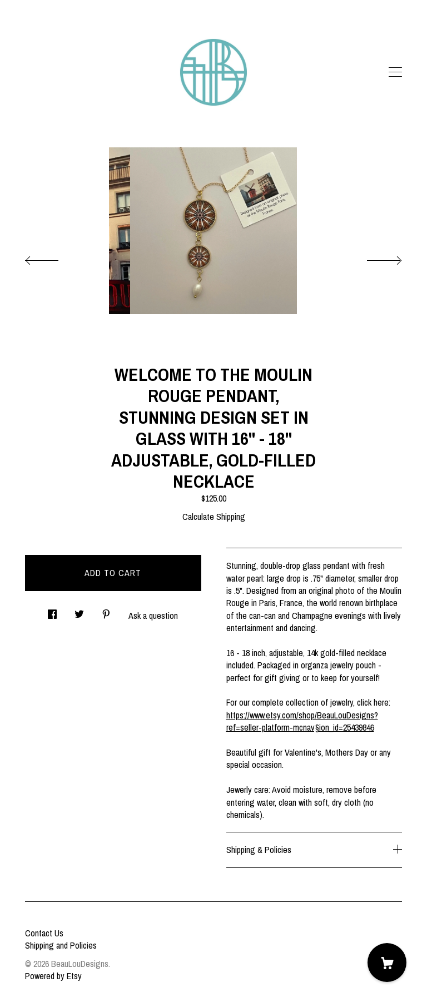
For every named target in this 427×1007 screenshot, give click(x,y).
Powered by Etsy (53, 976)
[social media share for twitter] (79, 611)
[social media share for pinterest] (106, 611)
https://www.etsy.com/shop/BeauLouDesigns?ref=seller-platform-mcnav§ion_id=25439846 (302, 721)
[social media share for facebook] (52, 611)
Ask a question (153, 615)
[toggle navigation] (395, 72)
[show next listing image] (374, 257)
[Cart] (387, 962)
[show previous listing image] (53, 257)
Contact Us (44, 933)
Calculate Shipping (213, 516)
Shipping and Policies (61, 945)
